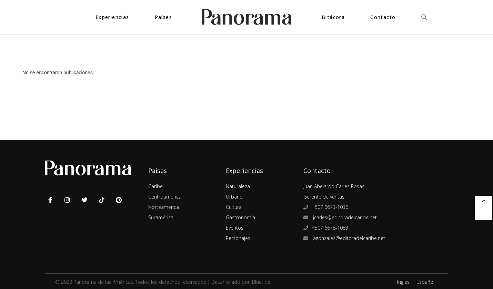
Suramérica (160, 217)
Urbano (234, 196)
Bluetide (261, 282)
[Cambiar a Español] (483, 200)
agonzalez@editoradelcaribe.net (348, 238)
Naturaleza (238, 186)
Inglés (403, 282)
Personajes (238, 238)
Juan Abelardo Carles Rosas (333, 186)
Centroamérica (164, 196)
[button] (424, 17)
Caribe (155, 186)
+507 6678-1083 (330, 227)
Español (425, 282)
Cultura (234, 207)
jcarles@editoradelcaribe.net (344, 217)
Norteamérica (163, 207)
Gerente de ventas (323, 196)
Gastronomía (240, 217)
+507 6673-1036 (330, 207)
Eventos (234, 227)
